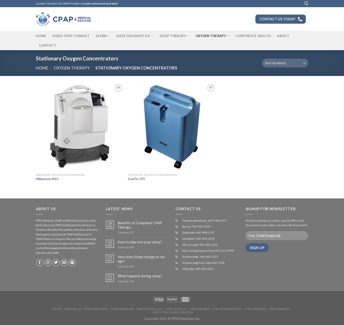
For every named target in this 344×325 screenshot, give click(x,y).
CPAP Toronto (255, 308)
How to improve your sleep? (140, 242)
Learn (103, 35)
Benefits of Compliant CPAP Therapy (140, 225)
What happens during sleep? (140, 276)
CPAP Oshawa (199, 308)
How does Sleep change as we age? (141, 259)
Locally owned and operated (100, 3)
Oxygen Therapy (212, 35)
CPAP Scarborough (227, 308)
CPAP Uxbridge (279, 308)
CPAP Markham (122, 308)
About (283, 36)
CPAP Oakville (176, 308)
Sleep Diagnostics (134, 35)
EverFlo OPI (136, 179)
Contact (47, 45)
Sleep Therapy (174, 35)
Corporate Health (253, 36)
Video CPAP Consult (71, 36)
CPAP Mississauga (149, 308)
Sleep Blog (73, 308)
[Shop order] (285, 63)
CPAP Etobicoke (96, 308)
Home (41, 36)
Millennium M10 (47, 179)
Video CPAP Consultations (172, 312)
